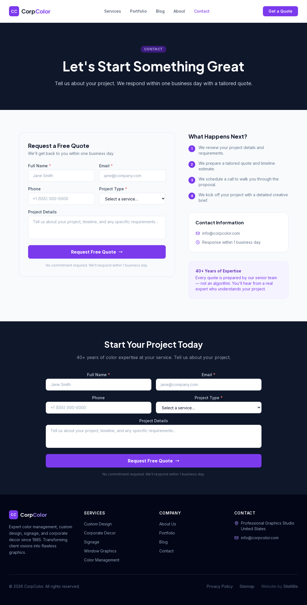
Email (106, 165)
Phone (34, 188)
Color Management (101, 559)
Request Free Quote (97, 252)
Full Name (39, 165)
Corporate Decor (100, 532)
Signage (91, 541)
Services (112, 11)
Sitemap (247, 586)
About (179, 11)
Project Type (113, 188)
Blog (160, 11)
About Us (167, 524)
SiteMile (290, 586)
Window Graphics (100, 550)
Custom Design (98, 524)
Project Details (42, 211)
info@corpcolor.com (221, 233)
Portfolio (138, 11)
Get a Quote (280, 11)
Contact (202, 11)
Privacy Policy (220, 586)
